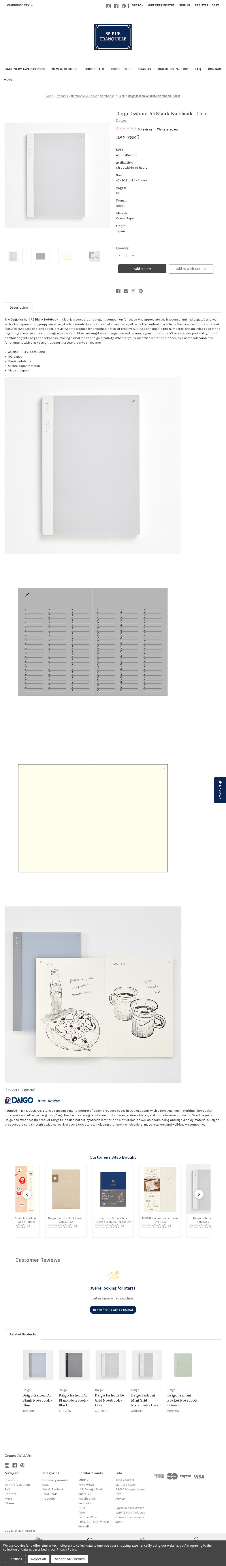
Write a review (167, 129)
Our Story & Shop (173, 69)
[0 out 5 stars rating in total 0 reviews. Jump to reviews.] (134, 129)
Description (18, 307)
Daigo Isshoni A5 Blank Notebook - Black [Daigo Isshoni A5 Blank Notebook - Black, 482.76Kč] (73, 1400)
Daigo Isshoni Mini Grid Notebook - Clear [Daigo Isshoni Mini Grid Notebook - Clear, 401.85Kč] (145, 1400)
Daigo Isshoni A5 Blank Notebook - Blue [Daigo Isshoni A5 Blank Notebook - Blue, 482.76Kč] (37, 1400)
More (8, 80)
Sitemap (11, 1503)
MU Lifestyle (87, 1499)
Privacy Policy (66, 1549)
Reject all (38, 1559)
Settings (15, 1559)
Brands (144, 69)
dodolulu (84, 1503)
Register (201, 5)
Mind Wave (86, 1485)
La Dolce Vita (87, 1517)
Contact (214, 69)
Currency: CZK (20, 5)
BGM (81, 1508)
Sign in (184, 5)
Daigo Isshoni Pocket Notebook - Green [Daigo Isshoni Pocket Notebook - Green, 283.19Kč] (182, 1400)
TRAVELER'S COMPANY (93, 1522)
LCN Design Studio (91, 1489)
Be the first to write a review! (113, 1310)
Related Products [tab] (22, 1334)
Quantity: (122, 248)
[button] (27, 1194)
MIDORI (83, 1480)
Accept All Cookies (70, 1559)
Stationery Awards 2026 (24, 69)
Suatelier (84, 1494)
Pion (81, 1512)
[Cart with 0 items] (215, 5)
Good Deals (94, 69)
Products (121, 69)
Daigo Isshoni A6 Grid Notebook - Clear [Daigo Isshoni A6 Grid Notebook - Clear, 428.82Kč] (109, 1400)
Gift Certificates (161, 5)
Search (137, 5)
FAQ (198, 69)
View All (83, 1526)
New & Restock (64, 69)
